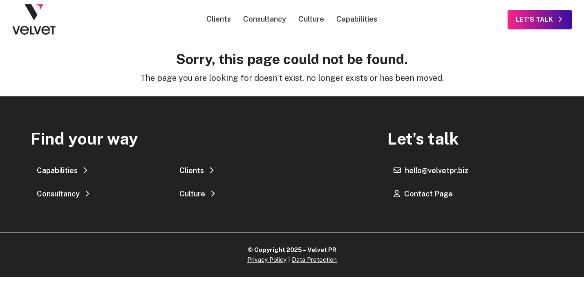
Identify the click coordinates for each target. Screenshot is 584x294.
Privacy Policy (266, 259)
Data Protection (314, 259)
